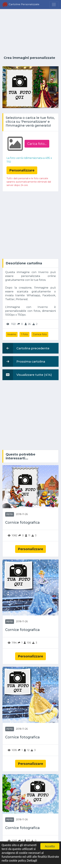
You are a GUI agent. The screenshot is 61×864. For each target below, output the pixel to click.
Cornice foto (40, 334)
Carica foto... (37, 144)
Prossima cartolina (23, 361)
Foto (10, 514)
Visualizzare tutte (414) (27, 374)
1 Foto (24, 334)
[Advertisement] (30, 32)
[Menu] (53, 4)
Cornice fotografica (22, 522)
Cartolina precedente (25, 348)
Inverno (11, 334)
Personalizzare (30, 549)
